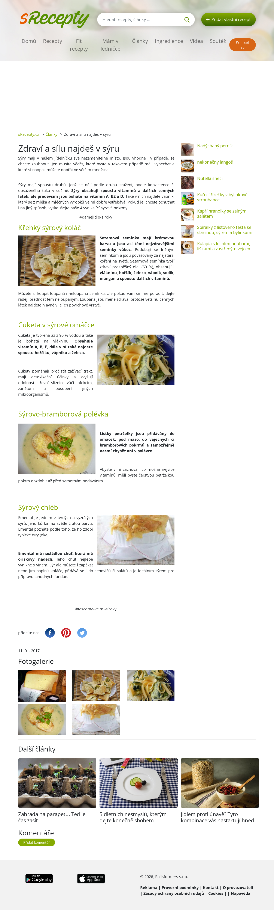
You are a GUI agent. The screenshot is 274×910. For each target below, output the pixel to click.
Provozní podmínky (180, 887)
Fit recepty (79, 44)
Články (140, 40)
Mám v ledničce (110, 44)
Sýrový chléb (38, 507)
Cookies (215, 893)
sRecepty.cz (28, 134)
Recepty (52, 40)
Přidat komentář (36, 842)
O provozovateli (238, 887)
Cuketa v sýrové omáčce (56, 324)
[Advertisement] (137, 93)
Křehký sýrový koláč (49, 227)
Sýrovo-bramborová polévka (63, 413)
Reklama (148, 887)
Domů (29, 40)
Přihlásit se (242, 45)
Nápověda (240, 893)
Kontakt (211, 887)
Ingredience (169, 40)
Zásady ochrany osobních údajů (173, 893)
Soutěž (218, 40)
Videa (196, 40)
